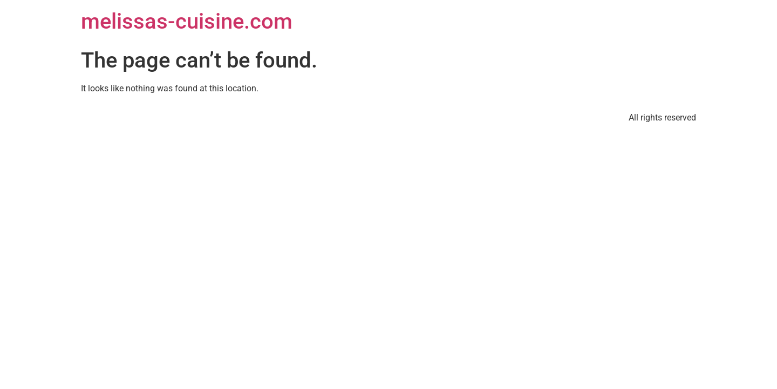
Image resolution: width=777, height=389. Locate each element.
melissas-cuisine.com (186, 21)
